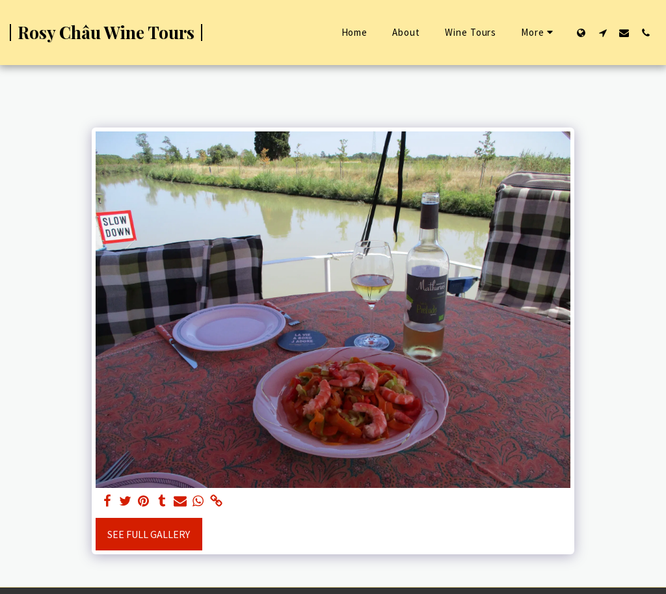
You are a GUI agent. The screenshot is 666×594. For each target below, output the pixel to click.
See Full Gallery (148, 534)
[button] (603, 32)
